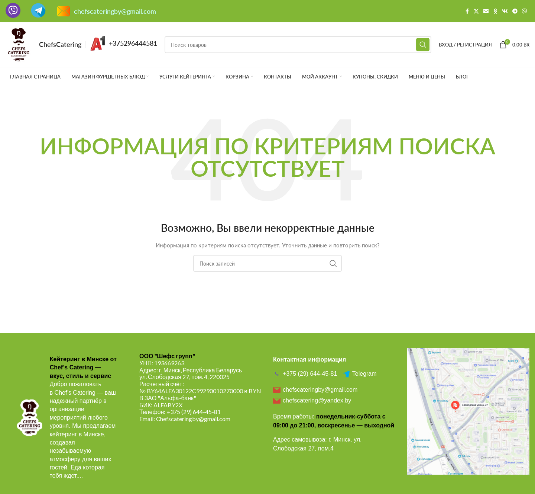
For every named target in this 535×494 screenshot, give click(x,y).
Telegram (360, 374)
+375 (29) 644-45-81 (193, 411)
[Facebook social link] (467, 11)
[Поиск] (298, 44)
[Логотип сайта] (19, 44)
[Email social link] (486, 11)
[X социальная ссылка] (476, 11)
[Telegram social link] (515, 11)
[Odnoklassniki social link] (495, 11)
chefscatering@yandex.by (312, 400)
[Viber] (524, 11)
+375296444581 (133, 43)
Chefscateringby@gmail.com (193, 418)
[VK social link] (505, 11)
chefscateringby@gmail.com (115, 11)
